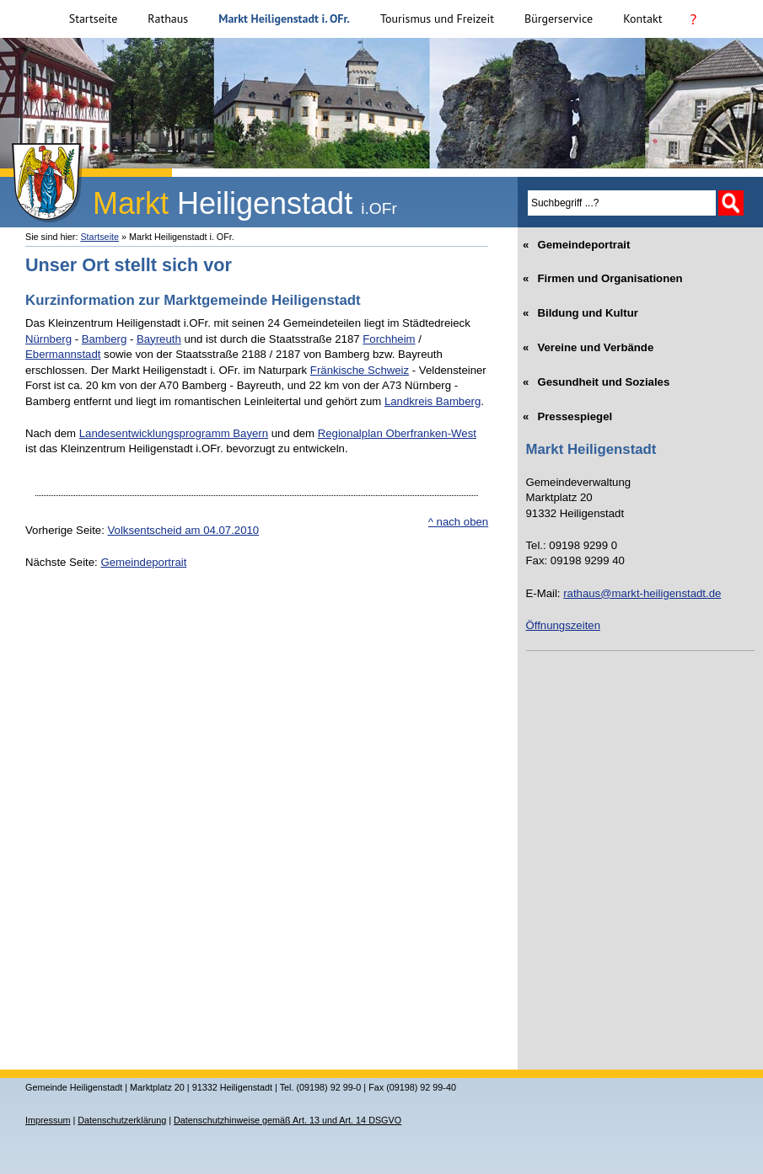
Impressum (47, 1120)
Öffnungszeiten (563, 625)
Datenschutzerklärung (122, 1120)
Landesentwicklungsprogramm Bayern (173, 433)
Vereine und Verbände (590, 343)
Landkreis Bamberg (432, 401)
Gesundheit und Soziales (598, 377)
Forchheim (389, 339)
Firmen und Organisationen (604, 273)
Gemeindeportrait (143, 562)
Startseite (93, 18)
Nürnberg (48, 339)
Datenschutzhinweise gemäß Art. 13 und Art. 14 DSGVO (287, 1120)
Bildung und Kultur (582, 308)
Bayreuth (159, 339)
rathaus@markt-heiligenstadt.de (642, 593)
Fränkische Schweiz (359, 370)
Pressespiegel (569, 411)
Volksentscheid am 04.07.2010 (184, 530)
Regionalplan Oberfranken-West (397, 433)
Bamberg (104, 339)
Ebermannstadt (62, 354)
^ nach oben (458, 521)
